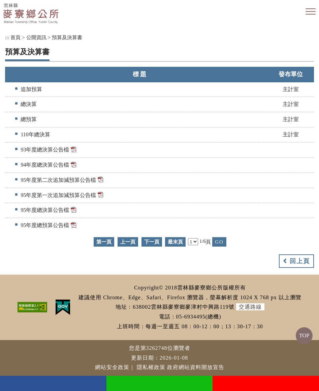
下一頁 (151, 242)
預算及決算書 (67, 37)
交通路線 (250, 307)
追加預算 (31, 89)
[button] (311, 11)
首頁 (15, 37)
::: (7, 37)
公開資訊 (36, 37)
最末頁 (175, 242)
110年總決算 (35, 134)
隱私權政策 (151, 367)
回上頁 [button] (300, 261)
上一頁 (127, 242)
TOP (304, 335)
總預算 (29, 119)
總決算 (29, 104)
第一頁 (103, 242)
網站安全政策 (112, 367)
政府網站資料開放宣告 (195, 367)
